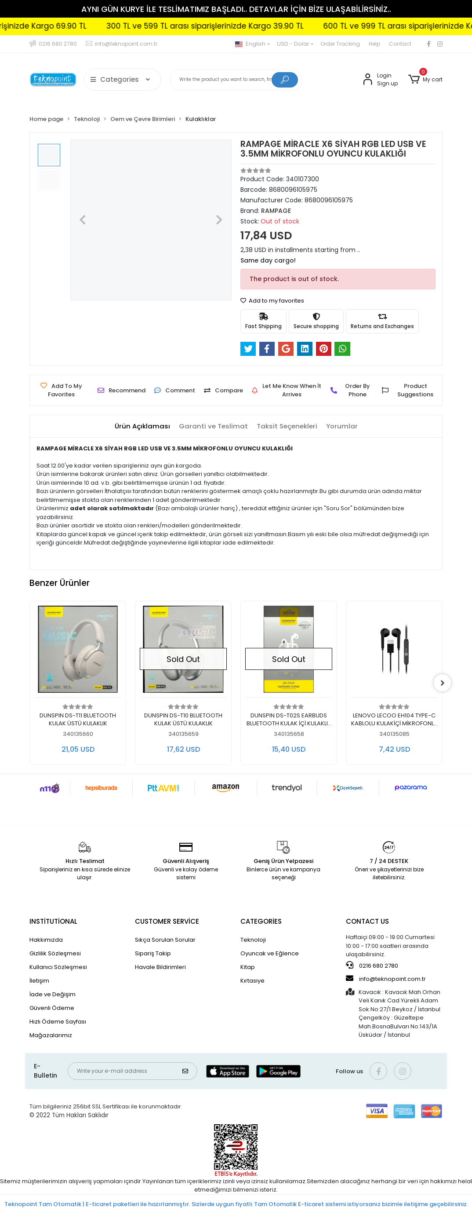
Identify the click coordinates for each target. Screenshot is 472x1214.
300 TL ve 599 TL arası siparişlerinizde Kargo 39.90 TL (224, 26)
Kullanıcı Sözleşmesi (58, 967)
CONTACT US (367, 921)
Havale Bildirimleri (160, 967)
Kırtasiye (252, 980)
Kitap (247, 967)
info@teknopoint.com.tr (386, 978)
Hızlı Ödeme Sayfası (57, 1021)
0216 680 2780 (372, 965)
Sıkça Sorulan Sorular (165, 940)
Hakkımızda (46, 940)
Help (374, 44)
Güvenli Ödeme (51, 1008)
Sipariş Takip (153, 953)
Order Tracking (340, 44)
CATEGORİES (261, 921)
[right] (442, 683)
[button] (425, 79)
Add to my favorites (272, 300)
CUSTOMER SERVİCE (167, 921)
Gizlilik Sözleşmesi (55, 953)
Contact (400, 44)
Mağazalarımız (50, 1035)
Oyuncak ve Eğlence (269, 953)
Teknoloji (253, 940)
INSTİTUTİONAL (53, 921)
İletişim (39, 980)
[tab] (142, 426)
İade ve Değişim (52, 994)
